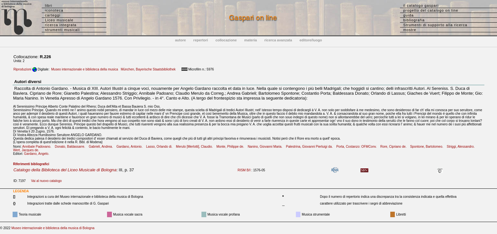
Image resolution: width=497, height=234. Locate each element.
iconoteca (54, 10)
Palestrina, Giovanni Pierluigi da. (310, 146)
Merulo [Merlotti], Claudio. (195, 146)
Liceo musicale (59, 20)
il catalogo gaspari (421, 5)
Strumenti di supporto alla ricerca (435, 25)
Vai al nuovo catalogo (46, 181)
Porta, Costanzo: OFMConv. (357, 146)
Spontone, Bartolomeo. (428, 146)
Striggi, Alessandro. (462, 146)
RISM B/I (244, 170)
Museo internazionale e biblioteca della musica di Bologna (52, 228)
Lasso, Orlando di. (160, 146)
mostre (409, 30)
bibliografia (414, 20)
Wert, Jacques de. (27, 150)
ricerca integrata (61, 25)
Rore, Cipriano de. (394, 146)
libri (48, 5)
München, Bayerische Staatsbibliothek (148, 69)
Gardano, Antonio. (130, 146)
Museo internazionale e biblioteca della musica (84, 69)
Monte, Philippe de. (231, 146)
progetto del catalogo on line (430, 10)
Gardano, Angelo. (38, 153)
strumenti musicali (62, 30)
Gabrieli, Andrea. (102, 146)
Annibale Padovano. (38, 146)
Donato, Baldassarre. (71, 146)
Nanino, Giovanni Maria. (266, 146)
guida (408, 15)
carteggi (52, 15)
